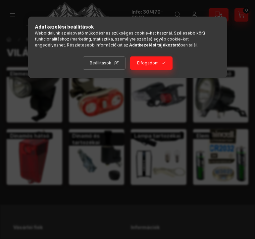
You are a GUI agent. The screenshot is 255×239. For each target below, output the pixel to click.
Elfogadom (148, 62)
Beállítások (100, 62)
